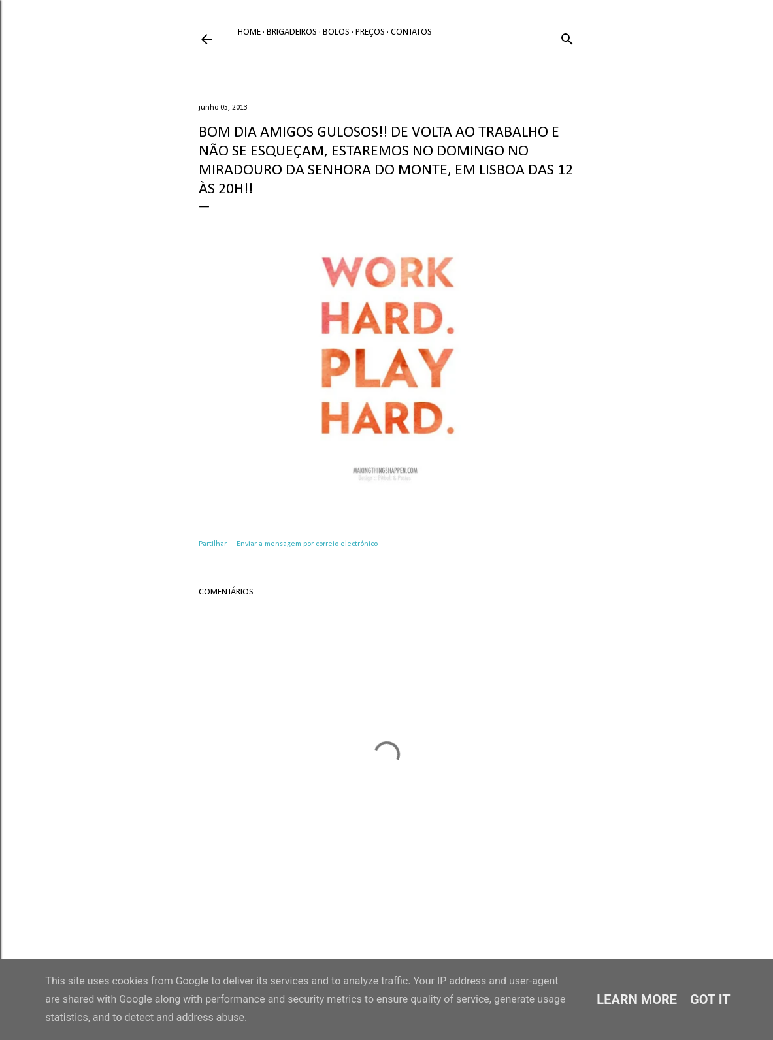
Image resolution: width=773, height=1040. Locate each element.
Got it (710, 999)
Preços (370, 32)
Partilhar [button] (213, 544)
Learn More (637, 999)
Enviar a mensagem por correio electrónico (307, 544)
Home (249, 32)
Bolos (336, 32)
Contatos (411, 32)
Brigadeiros (292, 32)
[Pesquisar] (567, 37)
